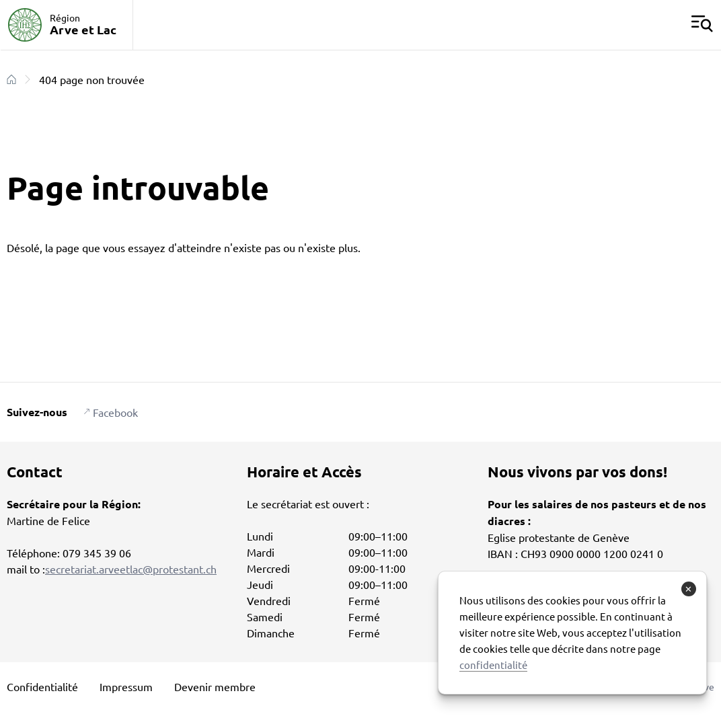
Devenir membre (215, 686)
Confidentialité (42, 686)
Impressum (126, 686)
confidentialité (493, 664)
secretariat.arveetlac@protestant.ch (131, 568)
